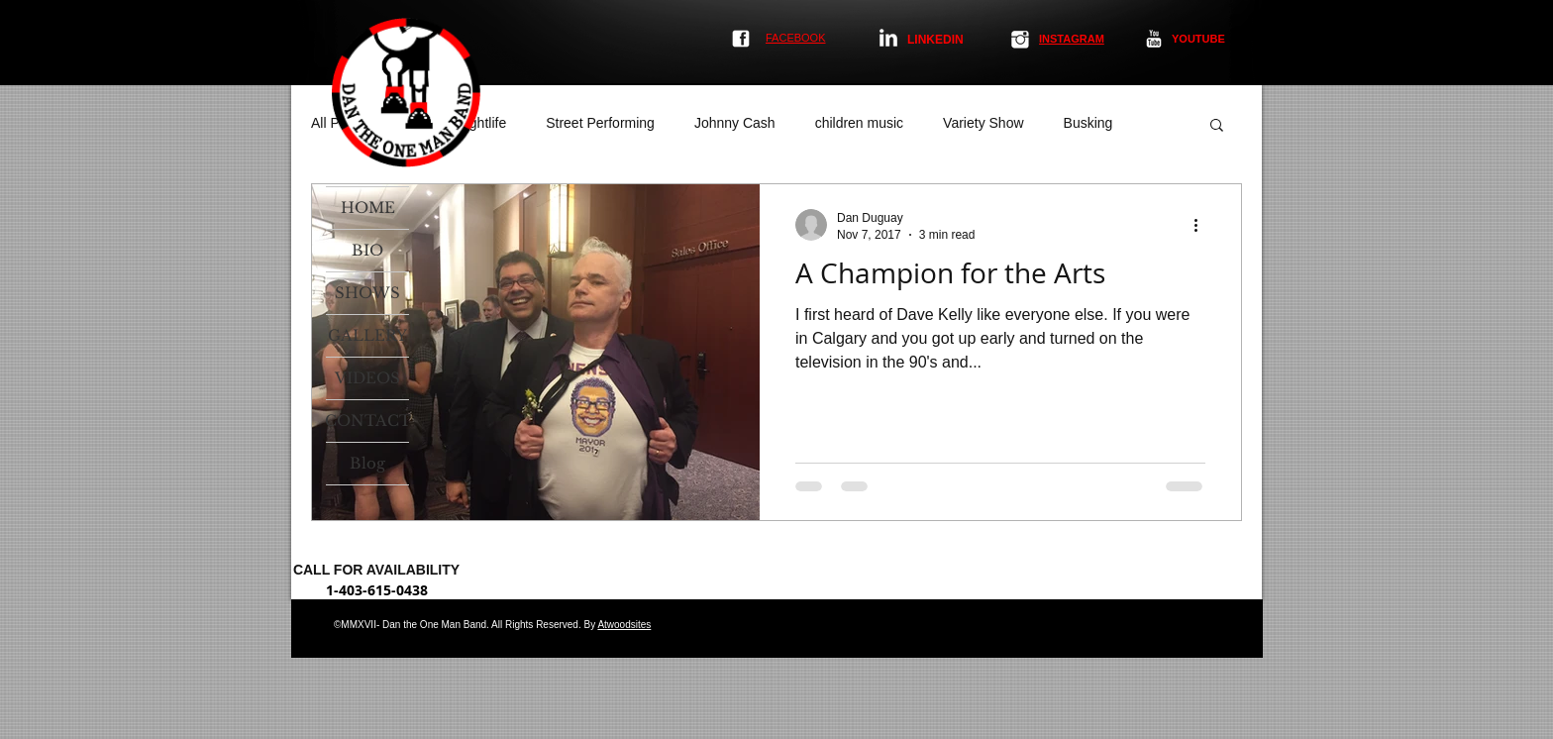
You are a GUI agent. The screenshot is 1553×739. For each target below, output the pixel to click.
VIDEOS (367, 378)
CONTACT (367, 420)
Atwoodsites (624, 624)
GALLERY (367, 335)
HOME (368, 207)
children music (859, 123)
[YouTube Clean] (1154, 39)
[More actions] (1202, 225)
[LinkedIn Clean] (888, 38)
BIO (367, 250)
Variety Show (983, 123)
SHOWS (367, 292)
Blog (367, 463)
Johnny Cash (735, 123)
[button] (1216, 126)
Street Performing (600, 123)
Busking (1088, 123)
